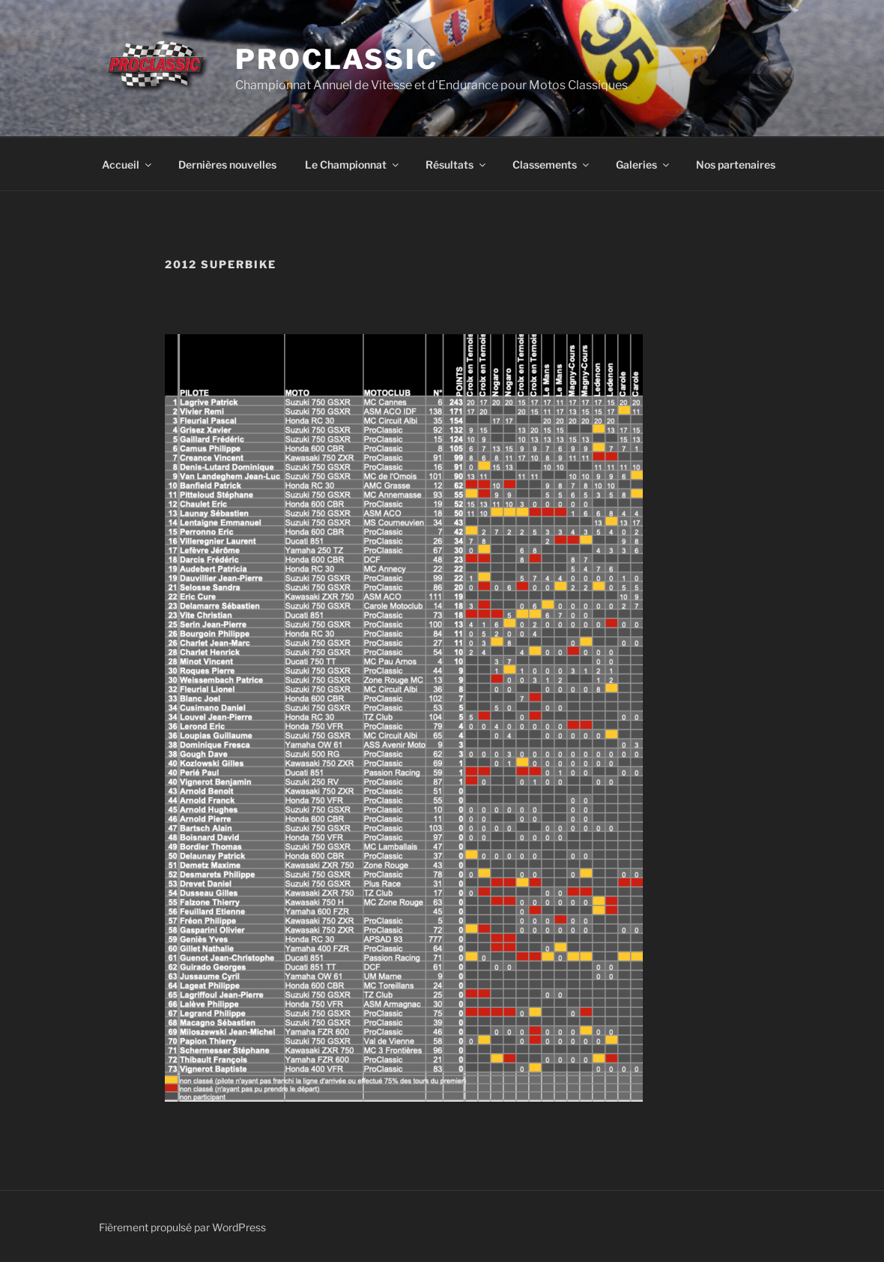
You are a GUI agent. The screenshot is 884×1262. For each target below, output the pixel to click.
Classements (551, 164)
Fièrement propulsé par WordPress (182, 1227)
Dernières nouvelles (227, 164)
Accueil (128, 164)
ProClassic (336, 59)
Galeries (643, 164)
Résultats (457, 164)
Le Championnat (353, 164)
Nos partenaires (735, 164)
